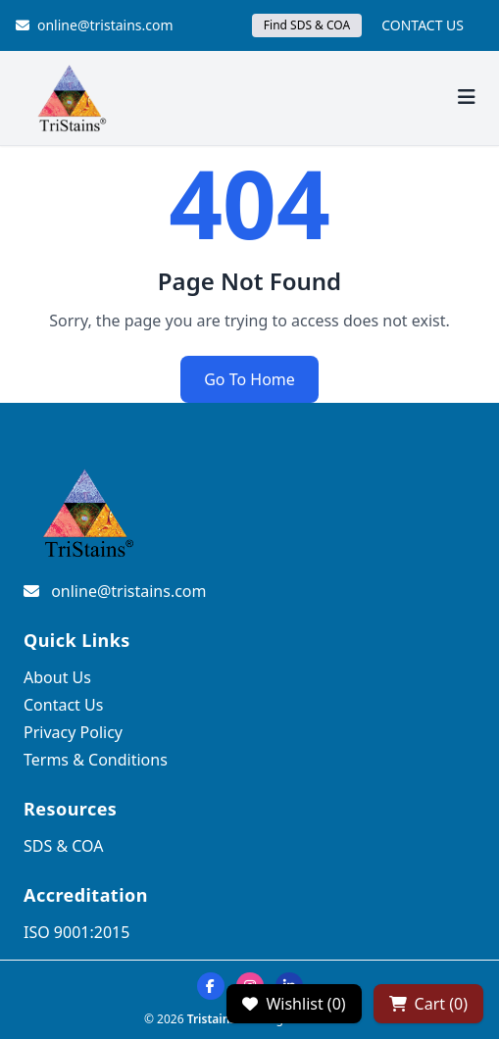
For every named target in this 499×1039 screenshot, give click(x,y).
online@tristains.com (95, 25)
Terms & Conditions (96, 759)
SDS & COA (63, 846)
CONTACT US (422, 25)
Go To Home (249, 379)
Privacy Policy (73, 732)
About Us (57, 677)
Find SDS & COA (307, 25)
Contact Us (63, 705)
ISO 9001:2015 (76, 932)
